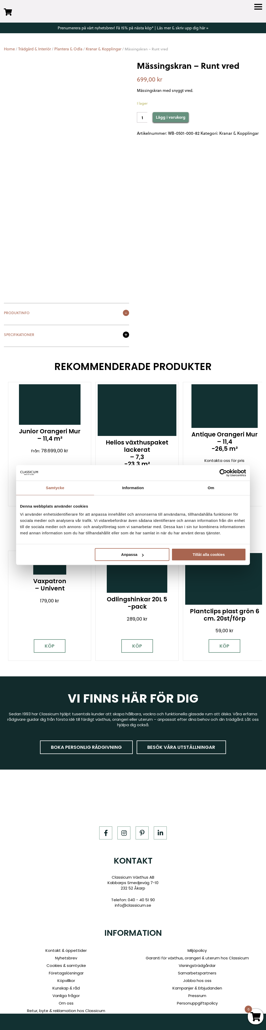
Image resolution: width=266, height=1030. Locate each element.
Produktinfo (17, 313)
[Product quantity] (142, 117)
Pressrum (197, 985)
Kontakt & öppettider (66, 940)
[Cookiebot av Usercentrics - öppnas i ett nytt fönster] (223, 473)
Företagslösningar (66, 962)
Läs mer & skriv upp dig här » (182, 28)
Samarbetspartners (197, 962)
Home (9, 49)
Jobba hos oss (197, 970)
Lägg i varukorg (170, 117)
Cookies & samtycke (66, 955)
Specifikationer (19, 335)
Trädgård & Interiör (34, 49)
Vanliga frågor (66, 985)
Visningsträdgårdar (197, 955)
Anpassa (132, 554)
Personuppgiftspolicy (197, 992)
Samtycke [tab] (55, 488)
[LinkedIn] (160, 822)
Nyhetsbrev (66, 947)
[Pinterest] (142, 822)
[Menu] (258, 7)
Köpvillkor (66, 970)
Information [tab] (133, 488)
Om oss (66, 992)
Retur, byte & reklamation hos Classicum (66, 1000)
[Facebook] (105, 822)
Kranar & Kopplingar (103, 49)
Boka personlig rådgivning (86, 736)
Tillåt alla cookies (208, 554)
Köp (44, 635)
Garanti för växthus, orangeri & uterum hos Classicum (197, 947)
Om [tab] (211, 488)
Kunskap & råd (66, 977)
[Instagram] (123, 822)
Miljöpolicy (197, 940)
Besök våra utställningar (181, 736)
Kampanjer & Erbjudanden (197, 977)
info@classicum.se (133, 894)
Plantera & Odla (68, 49)
